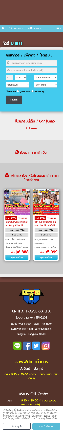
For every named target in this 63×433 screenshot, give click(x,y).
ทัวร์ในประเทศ (33, 28)
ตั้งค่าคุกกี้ (16, 426)
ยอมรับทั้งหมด (46, 426)
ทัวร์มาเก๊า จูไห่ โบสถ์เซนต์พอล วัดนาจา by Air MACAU (45, 221)
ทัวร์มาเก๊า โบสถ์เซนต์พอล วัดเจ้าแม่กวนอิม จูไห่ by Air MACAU (16, 223)
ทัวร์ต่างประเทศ (15, 28)
